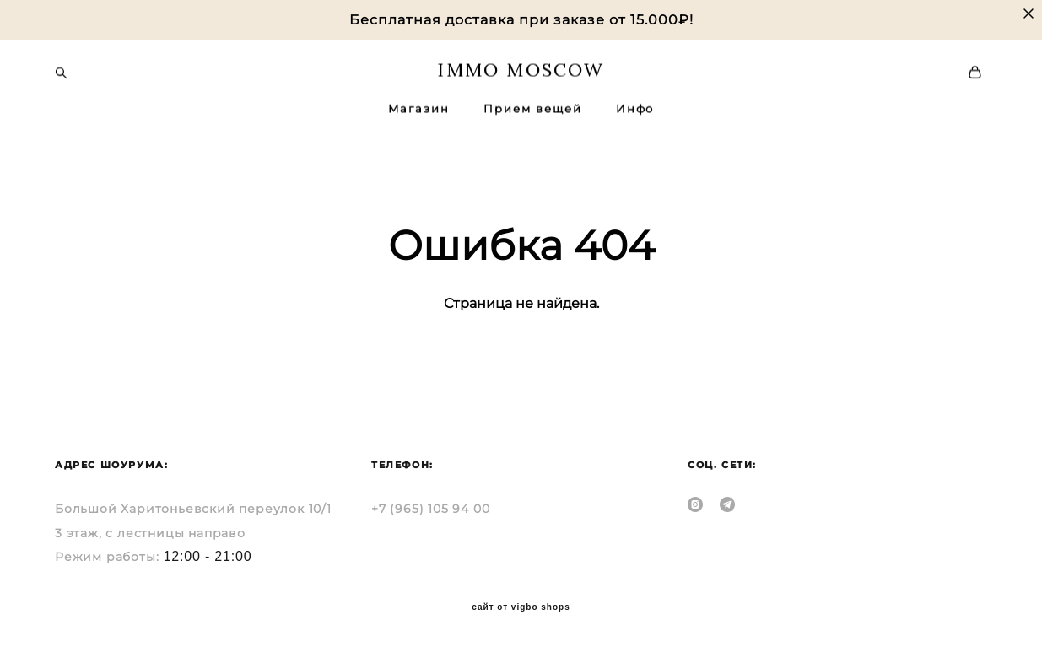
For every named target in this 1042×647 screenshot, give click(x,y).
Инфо (635, 108)
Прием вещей (532, 108)
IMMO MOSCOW (520, 69)
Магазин (419, 108)
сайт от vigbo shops (521, 607)
